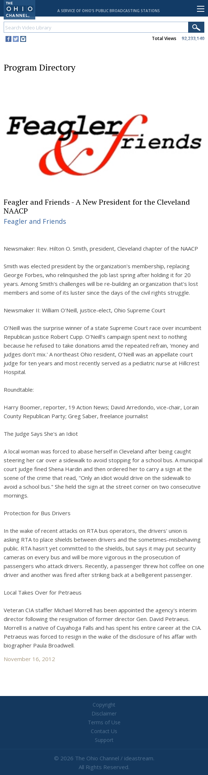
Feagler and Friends (35, 221)
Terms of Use (104, 722)
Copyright (104, 704)
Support (104, 739)
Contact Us (104, 731)
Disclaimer (104, 713)
